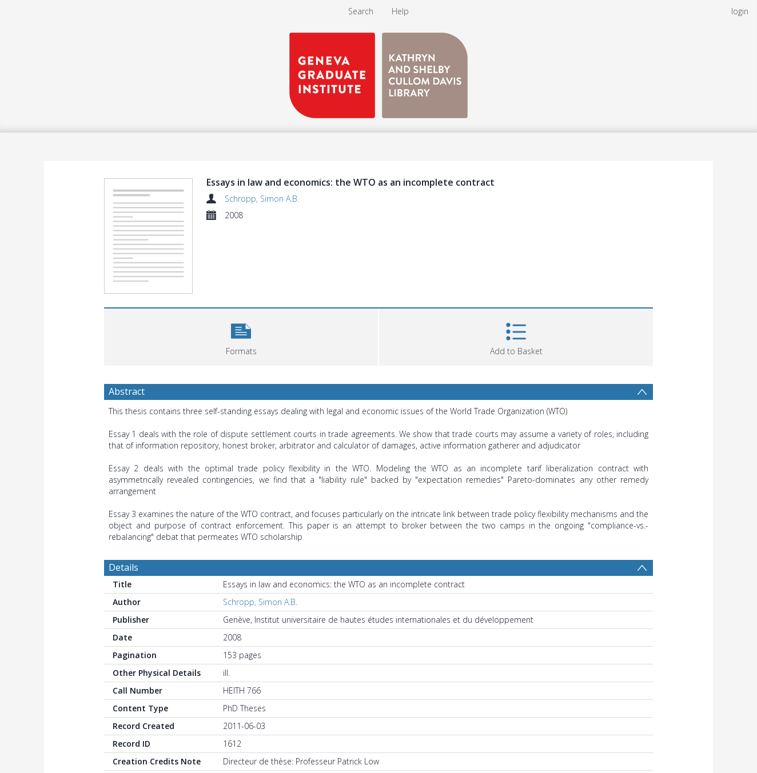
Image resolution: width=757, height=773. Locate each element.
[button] (241, 336)
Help (400, 11)
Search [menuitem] (360, 11)
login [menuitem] (739, 11)
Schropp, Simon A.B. (262, 198)
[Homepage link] (378, 72)
